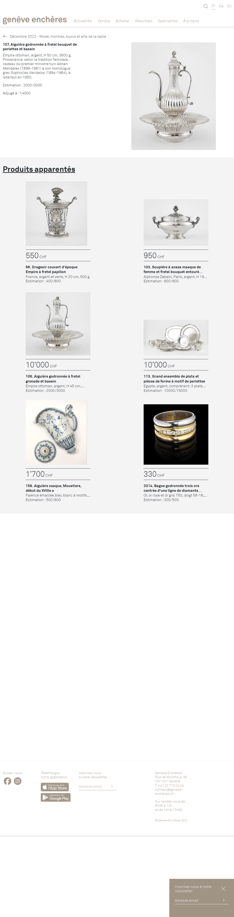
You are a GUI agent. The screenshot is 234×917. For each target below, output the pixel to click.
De (221, 5)
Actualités (83, 20)
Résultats (143, 20)
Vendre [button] (103, 20)
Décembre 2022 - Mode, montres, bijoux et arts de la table (54, 36)
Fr (213, 5)
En (229, 5)
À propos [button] (191, 20)
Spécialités (168, 20)
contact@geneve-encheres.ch (169, 791)
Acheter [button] (123, 20)
